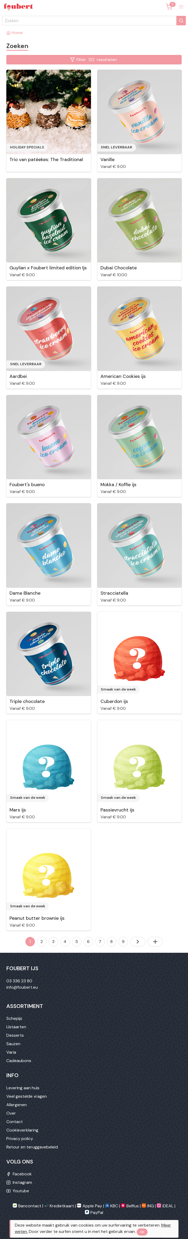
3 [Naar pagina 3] (53, 941)
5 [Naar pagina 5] (76, 941)
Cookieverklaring (22, 1130)
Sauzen (13, 1043)
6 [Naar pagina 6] (88, 941)
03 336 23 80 (19, 981)
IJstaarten (16, 1027)
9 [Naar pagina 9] (123, 941)
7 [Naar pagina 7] (100, 941)
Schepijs (14, 1018)
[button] (181, 7)
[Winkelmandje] (169, 7)
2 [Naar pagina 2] (41, 941)
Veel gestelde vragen (26, 1096)
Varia (11, 1052)
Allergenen (16, 1104)
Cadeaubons (18, 1060)
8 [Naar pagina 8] (111, 941)
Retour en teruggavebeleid (32, 1147)
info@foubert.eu (22, 987)
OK (142, 1232)
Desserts (15, 1035)
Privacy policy (19, 1138)
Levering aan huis (22, 1088)
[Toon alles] (155, 941)
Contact (14, 1121)
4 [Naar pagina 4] (64, 941)
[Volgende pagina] (137, 941)
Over (11, 1113)
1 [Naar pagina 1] (30, 941)
